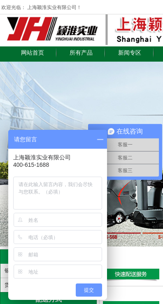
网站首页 (32, 53)
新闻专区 (129, 53)
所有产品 (81, 53)
